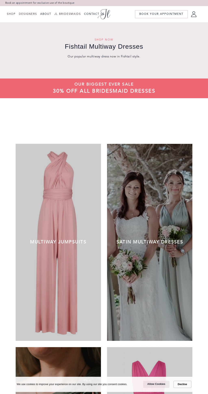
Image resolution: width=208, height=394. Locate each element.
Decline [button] (182, 384)
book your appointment (161, 14)
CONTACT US (94, 14)
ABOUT (45, 14)
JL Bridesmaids (67, 14)
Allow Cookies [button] (156, 383)
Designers (28, 14)
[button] (11, 14)
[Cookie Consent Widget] (104, 384)
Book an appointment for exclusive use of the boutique (40, 3)
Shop (11, 14)
